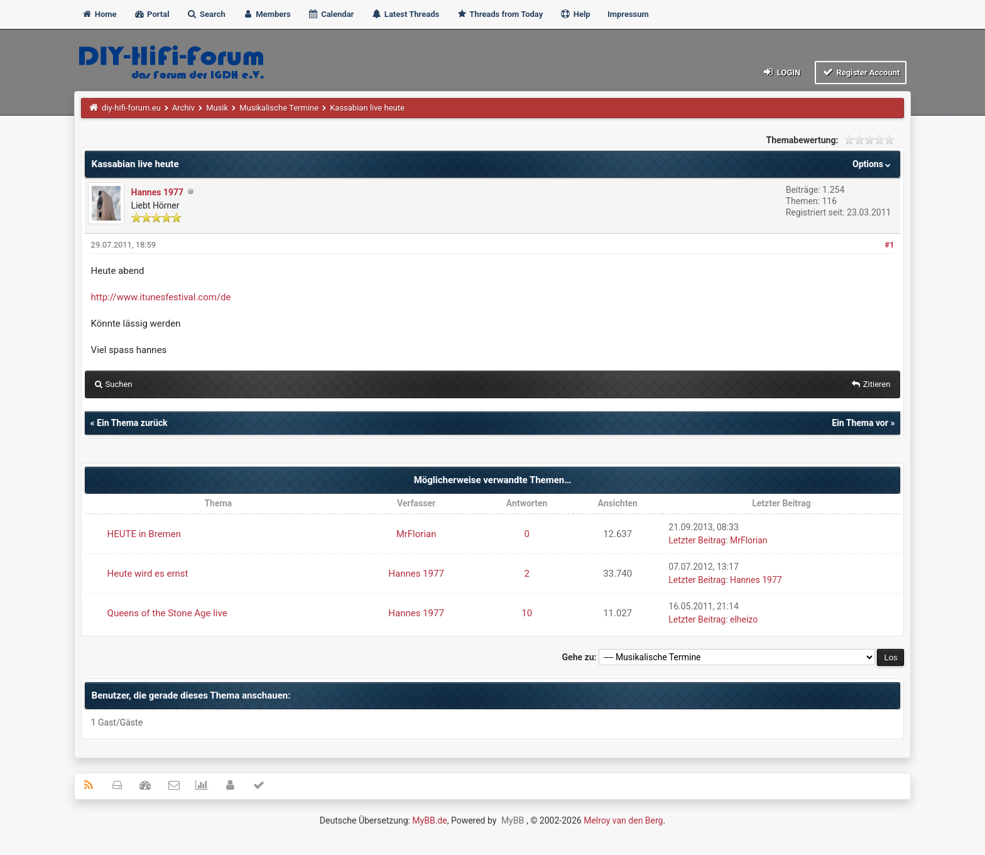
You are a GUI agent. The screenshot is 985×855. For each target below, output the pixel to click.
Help (575, 14)
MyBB (512, 820)
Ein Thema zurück (132, 423)
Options (872, 164)
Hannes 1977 (157, 192)
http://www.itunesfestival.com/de (161, 297)
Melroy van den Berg (623, 820)
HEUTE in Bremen (144, 534)
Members (266, 14)
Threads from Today (499, 14)
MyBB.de (429, 820)
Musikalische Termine (278, 107)
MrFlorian (416, 534)
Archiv (183, 107)
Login (781, 72)
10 (526, 613)
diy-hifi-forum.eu (131, 107)
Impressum (628, 14)
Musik (217, 107)
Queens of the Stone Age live (167, 613)
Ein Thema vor (860, 423)
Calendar (331, 14)
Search (206, 14)
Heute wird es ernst (147, 573)
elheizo (744, 619)
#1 (889, 244)
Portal (152, 14)
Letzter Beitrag (697, 540)
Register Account (861, 72)
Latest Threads (405, 14)
